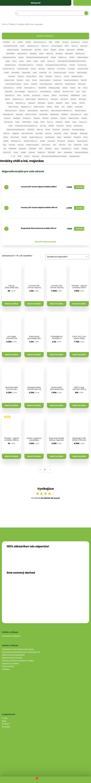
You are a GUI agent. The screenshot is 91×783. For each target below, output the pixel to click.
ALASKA (28, 42)
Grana (34, 80)
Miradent (59, 103)
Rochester (65, 130)
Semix (6, 137)
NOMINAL (64, 114)
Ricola (48, 130)
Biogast (53, 50)
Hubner (72, 88)
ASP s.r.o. (75, 46)
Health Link (58, 84)
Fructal (66, 76)
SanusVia (57, 133)
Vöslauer (32, 152)
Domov (5, 24)
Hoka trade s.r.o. (30, 88)
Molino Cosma (39, 107)
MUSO (57, 107)
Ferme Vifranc (31, 76)
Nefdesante (54, 114)
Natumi (22, 111)
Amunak (65, 42)
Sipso (59, 137)
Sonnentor (51, 141)
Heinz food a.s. (9, 88)
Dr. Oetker (71, 69)
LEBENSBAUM (75, 95)
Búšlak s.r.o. (63, 57)
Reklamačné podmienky (13, 655)
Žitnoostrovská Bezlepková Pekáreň (54, 156)
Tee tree (20, 145)
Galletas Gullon (77, 76)
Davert (33, 69)
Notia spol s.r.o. (76, 114)
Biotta (41, 54)
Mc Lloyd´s (64, 99)
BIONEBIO (80, 50)
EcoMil (6, 73)
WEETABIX (51, 152)
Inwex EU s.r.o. (32, 92)
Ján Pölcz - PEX (68, 92)
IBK (79, 88)
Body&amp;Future (9, 57)
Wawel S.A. (41, 152)
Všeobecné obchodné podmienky (18, 649)
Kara (84, 92)
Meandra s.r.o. (20, 103)
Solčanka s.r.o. (16, 141)
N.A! (63, 107)
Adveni (20, 42)
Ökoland (37, 118)
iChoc (85, 88)
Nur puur (7, 118)
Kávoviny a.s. (9, 95)
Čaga (8, 61)
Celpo (36, 61)
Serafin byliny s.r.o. (36, 137)
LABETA (54, 95)
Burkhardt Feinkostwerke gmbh (37, 57)
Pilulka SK (59, 122)
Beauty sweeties (13, 50)
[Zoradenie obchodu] (67, 256)
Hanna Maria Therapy (13, 84)
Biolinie (61, 50)
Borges (21, 57)
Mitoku (74, 103)
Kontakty (6, 726)
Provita (68, 126)
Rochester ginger (78, 130)
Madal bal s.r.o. (18, 99)
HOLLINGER (42, 88)
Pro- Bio (43, 126)
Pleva (74, 122)
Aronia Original (56, 46)
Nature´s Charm (31, 114)
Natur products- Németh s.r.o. (61, 111)
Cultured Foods (22, 69)
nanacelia (78, 107)
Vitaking (84, 149)
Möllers (49, 107)
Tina (69, 145)
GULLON (83, 80)
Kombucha (36, 95)
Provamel (60, 126)
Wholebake (68, 152)
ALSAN (57, 42)
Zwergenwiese (74, 156)
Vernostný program (11, 636)
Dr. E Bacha (61, 69)
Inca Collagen (20, 92)
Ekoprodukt (26, 73)
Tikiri (54, 145)
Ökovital (45, 118)
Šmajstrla (77, 137)
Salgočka (15, 133)
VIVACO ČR (7, 152)
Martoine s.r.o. (43, 99)
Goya (28, 80)
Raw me (40, 130)
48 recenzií (55, 498)
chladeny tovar (10, 65)
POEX (10, 126)
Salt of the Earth (27, 133)
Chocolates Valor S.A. (26, 65)
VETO (40, 149)
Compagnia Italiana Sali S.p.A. (56, 65)
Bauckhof (84, 46)
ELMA (35, 73)
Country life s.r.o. (9, 69)
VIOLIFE (76, 149)
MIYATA (82, 103)
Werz (59, 152)
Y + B (13, 156)
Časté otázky (8, 666)
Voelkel (23, 152)
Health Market (70, 84)
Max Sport (54, 99)
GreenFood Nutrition (71, 80)
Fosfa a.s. (58, 76)
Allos (50, 42)
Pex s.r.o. (50, 122)
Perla (42, 122)
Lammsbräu (63, 95)
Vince (56, 149)
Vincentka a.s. (66, 149)
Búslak (53, 57)
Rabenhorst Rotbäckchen (16, 130)
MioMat (50, 103)
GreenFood (57, 80)
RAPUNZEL (30, 130)
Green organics (45, 80)
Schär (66, 133)
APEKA (22, 46)
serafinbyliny (49, 137)
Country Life (82, 65)
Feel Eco (21, 76)
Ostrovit (63, 118)
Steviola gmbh (82, 141)
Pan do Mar (9, 122)
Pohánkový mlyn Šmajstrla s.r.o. (26, 126)
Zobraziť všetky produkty (45, 242)
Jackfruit (57, 92)
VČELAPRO (32, 149)
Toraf (86, 145)
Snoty (85, 137)
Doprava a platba (10, 663)
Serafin (24, 137)
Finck (41, 76)
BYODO (71, 57)
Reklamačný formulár (12, 657)
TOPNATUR (77, 145)
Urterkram (22, 149)
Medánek (31, 103)
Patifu (17, 122)
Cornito (72, 65)
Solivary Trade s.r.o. (30, 141)
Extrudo (71, 73)
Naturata (19, 114)
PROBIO (51, 126)
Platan (67, 122)
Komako (26, 95)
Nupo (86, 114)
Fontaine (49, 76)
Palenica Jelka (74, 118)
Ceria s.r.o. (51, 61)
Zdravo (27, 156)
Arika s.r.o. (45, 46)
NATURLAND (43, 114)
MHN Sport (41, 103)
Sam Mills (39, 133)
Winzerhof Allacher (81, 152)
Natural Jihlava (80, 111)
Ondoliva (54, 118)
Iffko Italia (8, 92)
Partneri (5, 724)
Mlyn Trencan (13, 107)
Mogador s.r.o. (26, 107)
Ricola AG (56, 130)
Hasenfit (34, 84)
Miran (67, 103)
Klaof (19, 95)
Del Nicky (42, 69)
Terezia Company (32, 145)
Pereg (36, 122)
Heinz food (81, 84)
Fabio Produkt (82, 73)
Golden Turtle (9, 80)
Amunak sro (75, 42)
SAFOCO (6, 133)
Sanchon (48, 133)
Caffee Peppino (82, 57)
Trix (5, 149)
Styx (4, 145)
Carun (21, 61)
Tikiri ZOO (62, 145)
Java (78, 92)
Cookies (5, 669)
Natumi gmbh (32, 111)
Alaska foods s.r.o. (40, 42)
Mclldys (73, 99)
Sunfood (12, 145)
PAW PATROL (26, 122)
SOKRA (6, 141)
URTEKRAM (12, 149)
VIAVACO (48, 149)
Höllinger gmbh (54, 88)
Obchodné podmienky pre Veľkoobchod (21, 652)
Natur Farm (44, 111)
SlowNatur (67, 137)
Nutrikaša (16, 118)
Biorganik (33, 54)
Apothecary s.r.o (33, 46)
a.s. (14, 42)
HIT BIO (19, 88)
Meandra (9, 103)
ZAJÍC (20, 156)
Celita (29, 61)
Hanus (26, 84)
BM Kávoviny (80, 54)
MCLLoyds (82, 99)
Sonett (42, 141)
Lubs (84, 95)
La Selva (46, 95)
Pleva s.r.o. (82, 122)
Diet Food (51, 69)
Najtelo (69, 107)
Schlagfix (74, 133)
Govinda (20, 80)
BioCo (46, 50)
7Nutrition (6, 42)
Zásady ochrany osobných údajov (18, 660)
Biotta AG (49, 54)
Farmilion (12, 76)
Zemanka (35, 156)
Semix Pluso (15, 137)
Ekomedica (15, 73)
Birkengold (69, 54)
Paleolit (84, 118)
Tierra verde (46, 145)
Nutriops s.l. (27, 118)
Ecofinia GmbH (83, 69)
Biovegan (59, 54)
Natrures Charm (11, 111)
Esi (50, 73)
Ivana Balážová (45, 92)
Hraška (64, 88)
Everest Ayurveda (60, 73)
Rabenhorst (78, 126)
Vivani (16, 152)
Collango (39, 65)
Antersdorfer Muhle (10, 46)
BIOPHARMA (11, 54)
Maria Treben (30, 99)
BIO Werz (38, 50)
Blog (4, 721)
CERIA (43, 61)
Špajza (12, 24)
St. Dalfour (61, 141)
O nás (4, 718)
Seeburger (83, 133)
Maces (7, 99)
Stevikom (71, 141)
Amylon (85, 42)
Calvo (14, 61)
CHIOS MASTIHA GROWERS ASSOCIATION (71, 61)
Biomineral (70, 50)
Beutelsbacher (27, 50)
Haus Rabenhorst (46, 84)
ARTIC (67, 46)
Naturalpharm (8, 114)
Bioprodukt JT (22, 54)
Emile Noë (42, 73)
